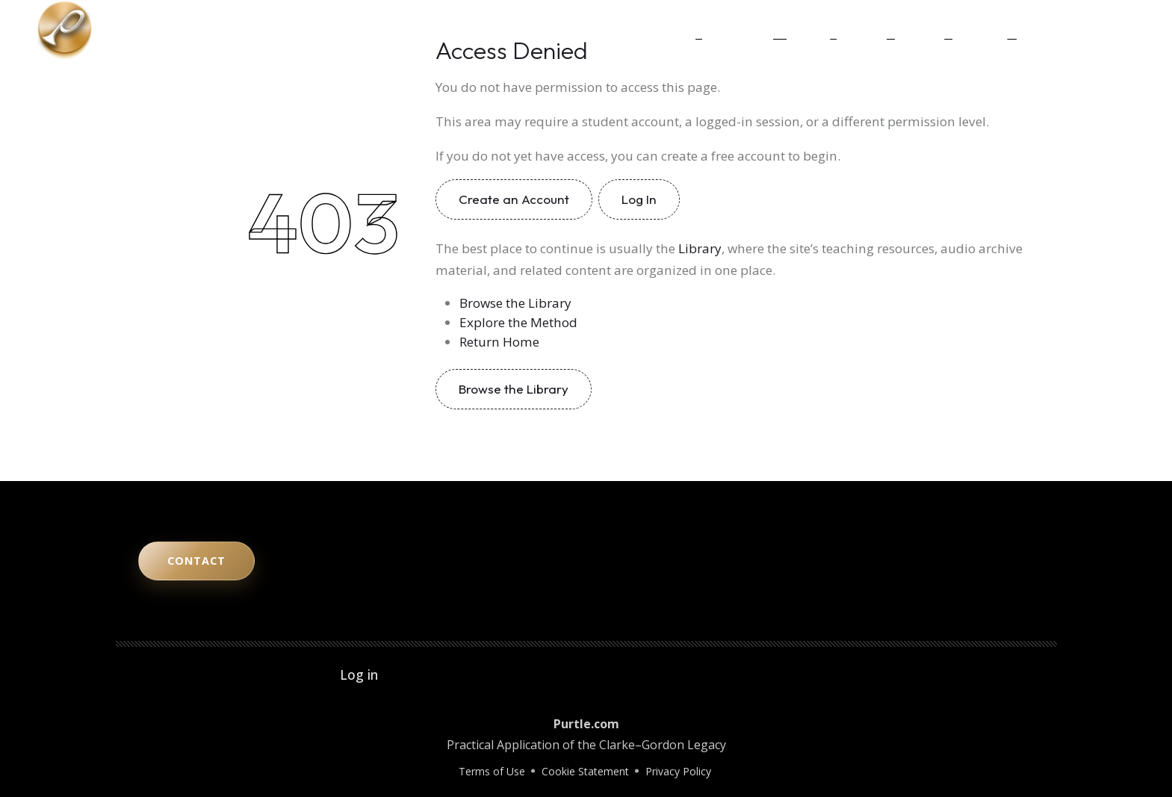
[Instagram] (1075, 30)
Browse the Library (515, 302)
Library (932, 29)
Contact (993, 29)
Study (820, 29)
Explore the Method (518, 322)
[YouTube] (1054, 30)
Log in (359, 674)
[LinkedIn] (1096, 30)
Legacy (875, 29)
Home (685, 29)
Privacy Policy (678, 771)
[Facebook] (1117, 30)
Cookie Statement (585, 771)
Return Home (499, 341)
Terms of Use (492, 771)
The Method (753, 29)
